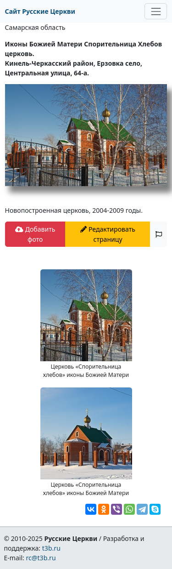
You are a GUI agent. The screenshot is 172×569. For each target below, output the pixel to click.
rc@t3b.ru (41, 557)
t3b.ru (51, 548)
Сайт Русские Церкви (40, 11)
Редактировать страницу (107, 234)
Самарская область (35, 27)
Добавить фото (35, 234)
